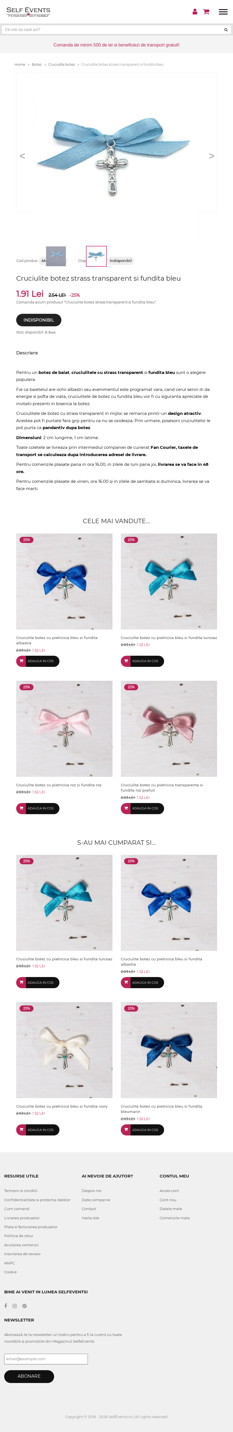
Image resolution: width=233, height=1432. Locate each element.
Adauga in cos (41, 661)
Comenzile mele (175, 1218)
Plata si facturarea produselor (30, 1227)
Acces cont (169, 1190)
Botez (39, 64)
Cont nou (168, 1200)
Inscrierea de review (22, 1254)
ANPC (9, 1263)
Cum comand (16, 1208)
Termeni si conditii (21, 1190)
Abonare (29, 1376)
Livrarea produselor (22, 1218)
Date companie (96, 1200)
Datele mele (171, 1208)
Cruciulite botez (63, 64)
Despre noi (92, 1190)
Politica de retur (18, 1235)
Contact (89, 1208)
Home (22, 64)
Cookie (10, 1272)
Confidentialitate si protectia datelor (37, 1200)
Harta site (90, 1218)
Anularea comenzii (21, 1245)
